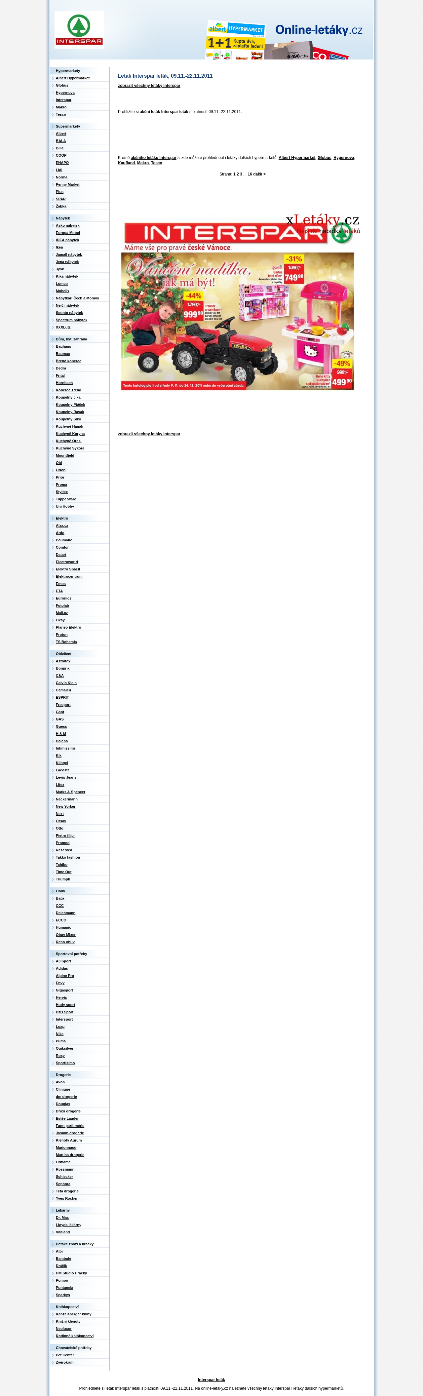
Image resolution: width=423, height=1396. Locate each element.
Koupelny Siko (68, 419)
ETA (59, 591)
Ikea (59, 247)
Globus (324, 157)
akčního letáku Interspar (153, 157)
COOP (61, 155)
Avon (60, 1082)
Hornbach (64, 383)
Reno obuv (65, 942)
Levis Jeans (66, 777)
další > (259, 174)
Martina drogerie (70, 1155)
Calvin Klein (66, 683)
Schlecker (64, 1177)
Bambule (63, 1258)
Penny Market (68, 184)
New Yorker (66, 806)
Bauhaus (63, 346)
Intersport (64, 1019)
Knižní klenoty (68, 1321)
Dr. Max (62, 1218)
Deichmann (65, 913)
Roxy (60, 1056)
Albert (61, 134)
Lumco (62, 284)
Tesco (156, 163)
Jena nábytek (67, 262)
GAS (60, 719)
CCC (60, 906)
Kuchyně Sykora (70, 448)
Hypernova (343, 157)
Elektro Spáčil (68, 569)
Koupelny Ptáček (70, 405)
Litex (60, 785)
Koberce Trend (68, 390)
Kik (58, 755)
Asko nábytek (68, 225)
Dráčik (61, 1266)
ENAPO (62, 163)
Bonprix (63, 668)
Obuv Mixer (66, 935)
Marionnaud (66, 1147)
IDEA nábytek (67, 240)
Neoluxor (64, 1329)
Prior (60, 477)
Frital (60, 375)
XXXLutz (63, 327)
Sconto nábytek (69, 313)
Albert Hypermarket (297, 157)
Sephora (63, 1184)
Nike (59, 1034)
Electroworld (67, 562)
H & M (61, 734)
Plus (59, 192)
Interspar (63, 100)
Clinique (63, 1089)
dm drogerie (66, 1097)
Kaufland (126, 163)
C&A (60, 676)
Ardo (60, 533)
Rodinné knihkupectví (75, 1336)
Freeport (63, 705)
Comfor (62, 547)
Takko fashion (68, 857)
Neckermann (67, 799)
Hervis (61, 997)
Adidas (62, 968)
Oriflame (63, 1162)
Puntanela (64, 1288)
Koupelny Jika (68, 397)
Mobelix (62, 291)
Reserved (64, 850)
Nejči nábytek (67, 305)
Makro (143, 163)
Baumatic (64, 540)
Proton (61, 635)
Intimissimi (65, 748)
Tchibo (61, 865)
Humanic (63, 927)
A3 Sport (63, 961)
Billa (59, 148)
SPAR (61, 199)
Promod (63, 843)
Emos (61, 584)
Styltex (62, 492)
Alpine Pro (65, 976)
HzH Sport (64, 1012)
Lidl (59, 170)
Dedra (61, 368)
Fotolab (62, 605)
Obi (59, 463)
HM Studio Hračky (71, 1273)
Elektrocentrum (69, 576)
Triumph (63, 879)
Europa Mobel (68, 233)
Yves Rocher (67, 1198)
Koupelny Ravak (70, 412)
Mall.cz (62, 613)
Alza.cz (62, 525)
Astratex (63, 661)
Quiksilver (64, 1048)
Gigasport (64, 990)
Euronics (63, 598)
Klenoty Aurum (69, 1140)
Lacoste (63, 770)
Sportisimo (65, 1063)
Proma (61, 484)
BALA (61, 141)
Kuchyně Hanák (69, 426)
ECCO (61, 920)
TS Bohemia (66, 642)
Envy (60, 983)
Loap (60, 1026)
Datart (61, 555)
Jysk (60, 269)
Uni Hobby (65, 506)
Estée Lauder (67, 1118)
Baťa (60, 898)
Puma (61, 1041)
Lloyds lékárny (68, 1225)
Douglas (63, 1104)
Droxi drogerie (68, 1111)
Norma (61, 177)
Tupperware (66, 499)
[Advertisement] (235, 135)
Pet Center (65, 1355)
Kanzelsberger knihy (74, 1314)
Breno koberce (68, 361)
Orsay (61, 821)
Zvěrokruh (65, 1362)
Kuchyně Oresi (69, 441)
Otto (59, 828)
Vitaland (63, 1232)
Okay (60, 620)
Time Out (63, 872)
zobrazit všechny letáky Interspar (149, 85)
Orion (60, 470)
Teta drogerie (67, 1191)
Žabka (61, 206)
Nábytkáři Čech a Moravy (77, 298)
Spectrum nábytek (71, 320)
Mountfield (65, 455)
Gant (60, 712)
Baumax (63, 354)
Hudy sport (65, 1005)
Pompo (62, 1280)
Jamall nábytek (69, 254)
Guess (61, 726)
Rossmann (65, 1169)
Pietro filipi (65, 835)
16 (250, 174)
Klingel (62, 763)
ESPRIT (62, 697)
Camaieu (63, 690)
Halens (62, 741)
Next (60, 814)
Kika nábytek (67, 276)
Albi (59, 1251)
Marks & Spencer (70, 792)
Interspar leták (211, 1379)
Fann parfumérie (70, 1126)
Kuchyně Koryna (70, 434)
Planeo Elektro (68, 627)
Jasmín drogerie (70, 1133)
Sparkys (63, 1295)
